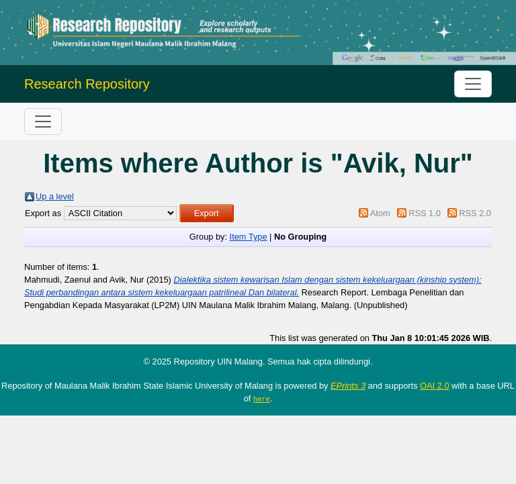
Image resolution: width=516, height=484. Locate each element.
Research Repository (87, 84)
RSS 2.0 (475, 213)
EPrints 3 (348, 386)
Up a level (55, 196)
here (261, 398)
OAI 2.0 (434, 386)
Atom (380, 213)
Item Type (248, 237)
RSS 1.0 (424, 213)
